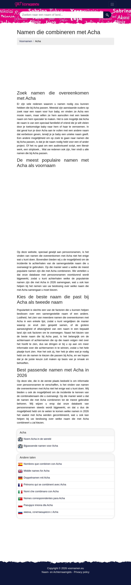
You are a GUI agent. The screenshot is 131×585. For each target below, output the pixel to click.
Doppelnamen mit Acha (37, 477)
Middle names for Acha (36, 470)
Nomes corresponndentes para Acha (44, 498)
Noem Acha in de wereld (37, 439)
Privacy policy (81, 572)
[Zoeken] (107, 14)
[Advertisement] (53, 66)
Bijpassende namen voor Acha (41, 445)
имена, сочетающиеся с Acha (41, 512)
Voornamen (25, 41)
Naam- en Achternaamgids (57, 572)
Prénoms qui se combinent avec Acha (45, 484)
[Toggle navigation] (112, 4)
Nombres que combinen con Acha (43, 463)
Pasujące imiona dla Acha (38, 505)
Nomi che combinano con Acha (41, 491)
